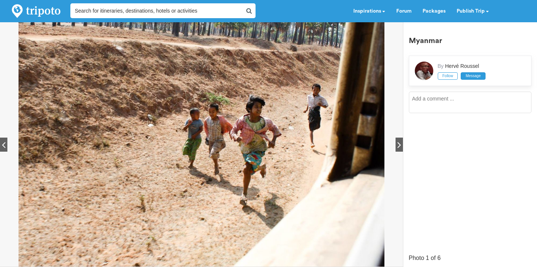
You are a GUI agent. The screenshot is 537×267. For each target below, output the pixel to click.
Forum (403, 11)
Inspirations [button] (369, 11)
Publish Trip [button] (473, 11)
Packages (434, 11)
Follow (448, 76)
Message (473, 76)
